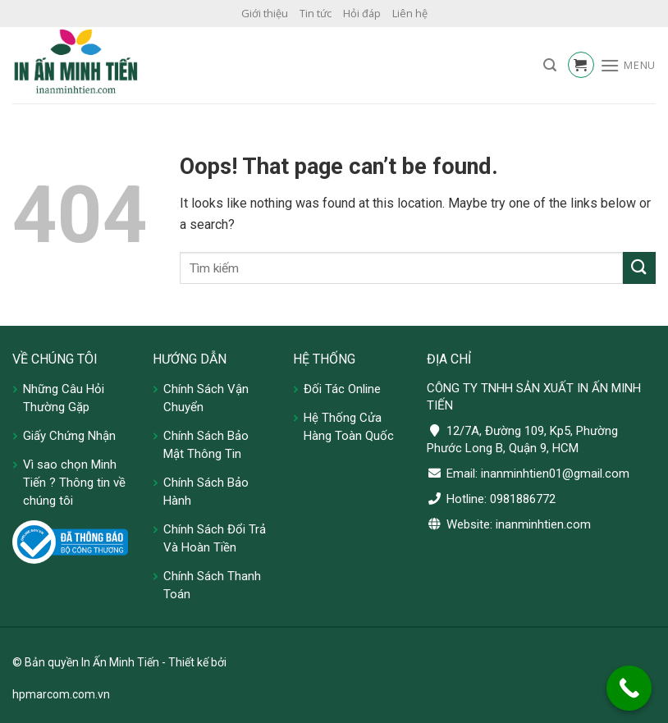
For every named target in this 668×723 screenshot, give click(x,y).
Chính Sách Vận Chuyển (206, 398)
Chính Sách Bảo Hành (206, 491)
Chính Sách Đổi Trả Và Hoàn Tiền (214, 538)
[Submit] (639, 268)
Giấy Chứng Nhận (69, 435)
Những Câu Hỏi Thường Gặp (63, 398)
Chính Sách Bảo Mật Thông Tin (206, 444)
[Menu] (628, 65)
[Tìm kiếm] (549, 65)
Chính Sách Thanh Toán (212, 585)
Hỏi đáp (362, 13)
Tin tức (316, 13)
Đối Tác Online (342, 389)
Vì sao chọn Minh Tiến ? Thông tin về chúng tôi (74, 482)
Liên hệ (410, 13)
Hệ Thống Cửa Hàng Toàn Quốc (349, 426)
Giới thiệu (264, 13)
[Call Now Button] (629, 688)
